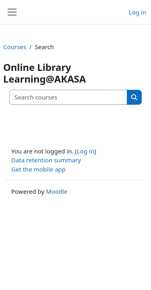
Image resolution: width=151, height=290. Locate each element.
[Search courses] (68, 97)
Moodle (56, 191)
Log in (137, 12)
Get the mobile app (38, 169)
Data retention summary (46, 160)
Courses (14, 47)
